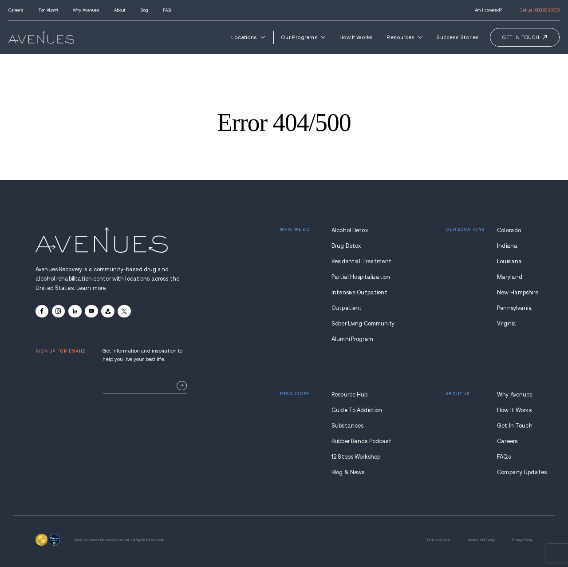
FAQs (504, 457)
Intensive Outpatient (359, 292)
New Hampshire (514, 292)
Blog (144, 10)
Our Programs (303, 37)
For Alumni (48, 10)
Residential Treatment (361, 261)
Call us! (540, 10)
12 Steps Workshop (355, 457)
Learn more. (91, 288)
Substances (347, 426)
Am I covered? (488, 10)
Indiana (507, 246)
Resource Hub (349, 395)
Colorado (509, 230)
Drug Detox (346, 246)
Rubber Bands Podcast (361, 441)
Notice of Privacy (481, 540)
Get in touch (520, 37)
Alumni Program (352, 339)
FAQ (167, 10)
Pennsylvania (514, 308)
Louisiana (509, 261)
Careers (16, 10)
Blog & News (347, 472)
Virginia (506, 324)
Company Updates (514, 472)
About (119, 10)
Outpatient (346, 308)
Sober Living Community (362, 324)
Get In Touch (514, 426)
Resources (404, 37)
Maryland (509, 277)
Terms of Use (438, 540)
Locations (247, 37)
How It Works (356, 37)
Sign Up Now (182, 385)
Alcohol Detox (349, 230)
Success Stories (457, 37)
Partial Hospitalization (360, 277)
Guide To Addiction (356, 410)
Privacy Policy (522, 540)
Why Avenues (86, 10)
